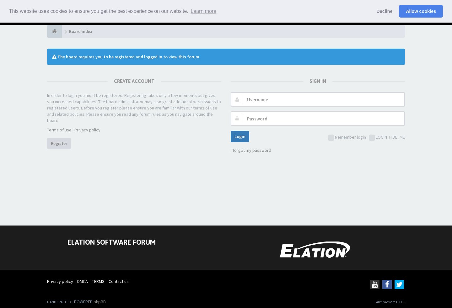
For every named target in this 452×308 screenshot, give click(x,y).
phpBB (100, 302)
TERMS (98, 281)
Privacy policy (87, 130)
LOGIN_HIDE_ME (387, 137)
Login (239, 136)
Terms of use (59, 130)
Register (59, 143)
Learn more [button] (203, 11)
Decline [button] (384, 11)
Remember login (347, 137)
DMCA (82, 281)
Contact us (119, 281)
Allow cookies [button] (421, 11)
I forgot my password (251, 150)
